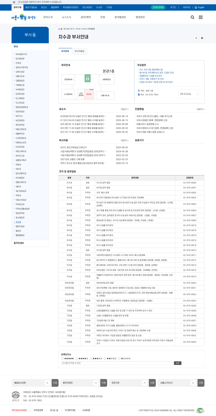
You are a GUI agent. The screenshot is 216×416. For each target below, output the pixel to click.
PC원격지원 (70, 410)
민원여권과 (20, 112)
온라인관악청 (158, 7)
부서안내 (65, 51)
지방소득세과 (21, 200)
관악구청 (17, 7)
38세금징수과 (21, 54)
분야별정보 (120, 17)
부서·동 (66, 29)
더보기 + (125, 109)
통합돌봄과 (20, 235)
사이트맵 (86, 410)
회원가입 (186, 7)
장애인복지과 (21, 182)
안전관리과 (20, 147)
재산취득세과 (21, 191)
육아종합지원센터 (70, 7)
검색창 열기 (192, 17)
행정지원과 (20, 226)
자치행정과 (20, 178)
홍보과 (18, 231)
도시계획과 (20, 98)
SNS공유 (196, 38)
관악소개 (47, 17)
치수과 (18, 222)
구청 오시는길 (185, 94)
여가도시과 (20, 156)
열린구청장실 (31, 7)
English (201, 7)
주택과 (18, 195)
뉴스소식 (66, 17)
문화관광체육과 (22, 107)
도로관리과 (20, 94)
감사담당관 (20, 59)
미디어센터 (87, 7)
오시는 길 (54, 410)
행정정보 (140, 17)
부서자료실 (79, 51)
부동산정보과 (21, 129)
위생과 (18, 165)
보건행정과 (20, 120)
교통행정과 (20, 81)
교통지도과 (20, 76)
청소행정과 (20, 218)
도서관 (99, 7)
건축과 (18, 63)
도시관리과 (20, 103)
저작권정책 (38, 410)
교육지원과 (20, 72)
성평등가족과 (21, 160)
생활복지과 (20, 134)
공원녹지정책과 (22, 67)
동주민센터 (19, 243)
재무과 (18, 187)
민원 (102, 17)
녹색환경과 (20, 89)
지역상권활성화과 (23, 209)
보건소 (44, 7)
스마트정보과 (21, 138)
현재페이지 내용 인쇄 (202, 38)
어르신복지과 (21, 151)
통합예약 (55, 7)
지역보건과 (20, 204)
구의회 (109, 7)
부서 (16, 46)
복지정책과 (20, 125)
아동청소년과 (21, 142)
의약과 (18, 169)
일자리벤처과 (21, 173)
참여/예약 (86, 17)
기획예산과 (20, 85)
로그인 (173, 7)
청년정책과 (20, 213)
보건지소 (19, 116)
